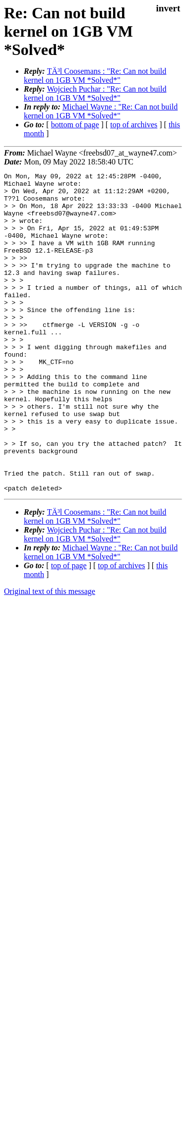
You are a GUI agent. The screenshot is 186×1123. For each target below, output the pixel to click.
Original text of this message (49, 655)
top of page (69, 629)
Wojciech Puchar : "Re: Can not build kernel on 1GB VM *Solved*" (95, 93)
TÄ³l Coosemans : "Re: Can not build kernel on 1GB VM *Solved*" (95, 75)
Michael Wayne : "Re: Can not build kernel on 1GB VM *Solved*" (101, 111)
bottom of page (75, 124)
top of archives (133, 124)
